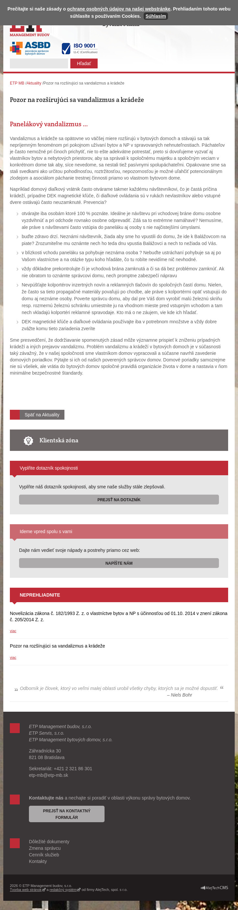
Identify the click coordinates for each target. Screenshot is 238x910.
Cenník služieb (44, 854)
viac (13, 631)
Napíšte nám (119, 563)
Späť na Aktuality (42, 414)
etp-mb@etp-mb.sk (48, 775)
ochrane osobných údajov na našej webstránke (118, 9)
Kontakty (38, 861)
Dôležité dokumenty (49, 841)
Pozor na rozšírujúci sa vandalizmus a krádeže (57, 646)
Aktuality (34, 83)
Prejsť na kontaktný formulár (67, 814)
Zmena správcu (44, 848)
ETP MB (17, 83)
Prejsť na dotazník (118, 500)
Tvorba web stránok (26, 890)
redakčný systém (63, 890)
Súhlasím (156, 16)
